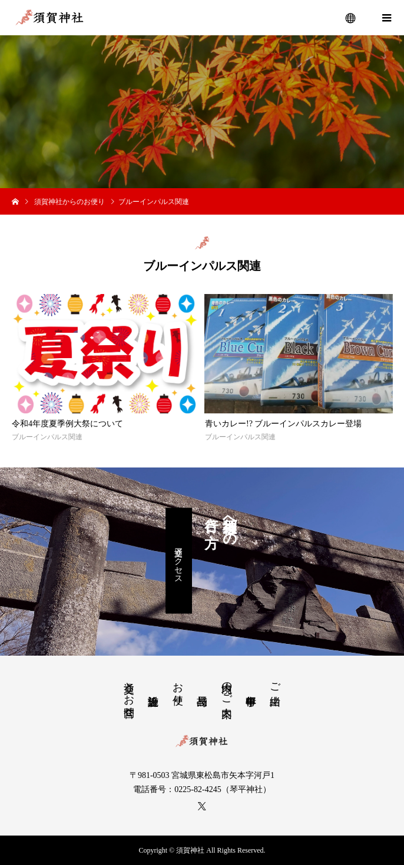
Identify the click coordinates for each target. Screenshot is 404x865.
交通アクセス (178, 560)
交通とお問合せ (129, 693)
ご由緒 (275, 682)
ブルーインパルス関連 (47, 437)
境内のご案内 (227, 687)
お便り (178, 687)
